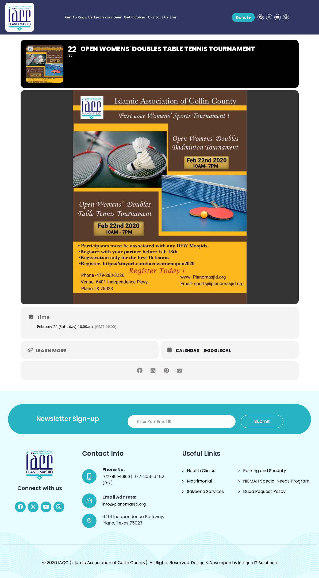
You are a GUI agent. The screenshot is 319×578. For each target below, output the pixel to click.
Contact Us (158, 17)
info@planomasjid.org (124, 504)
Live (173, 17)
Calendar (187, 350)
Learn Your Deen (108, 17)
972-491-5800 (116, 476)
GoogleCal (217, 350)
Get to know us (79, 17)
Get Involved (135, 17)
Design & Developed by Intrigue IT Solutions (234, 562)
